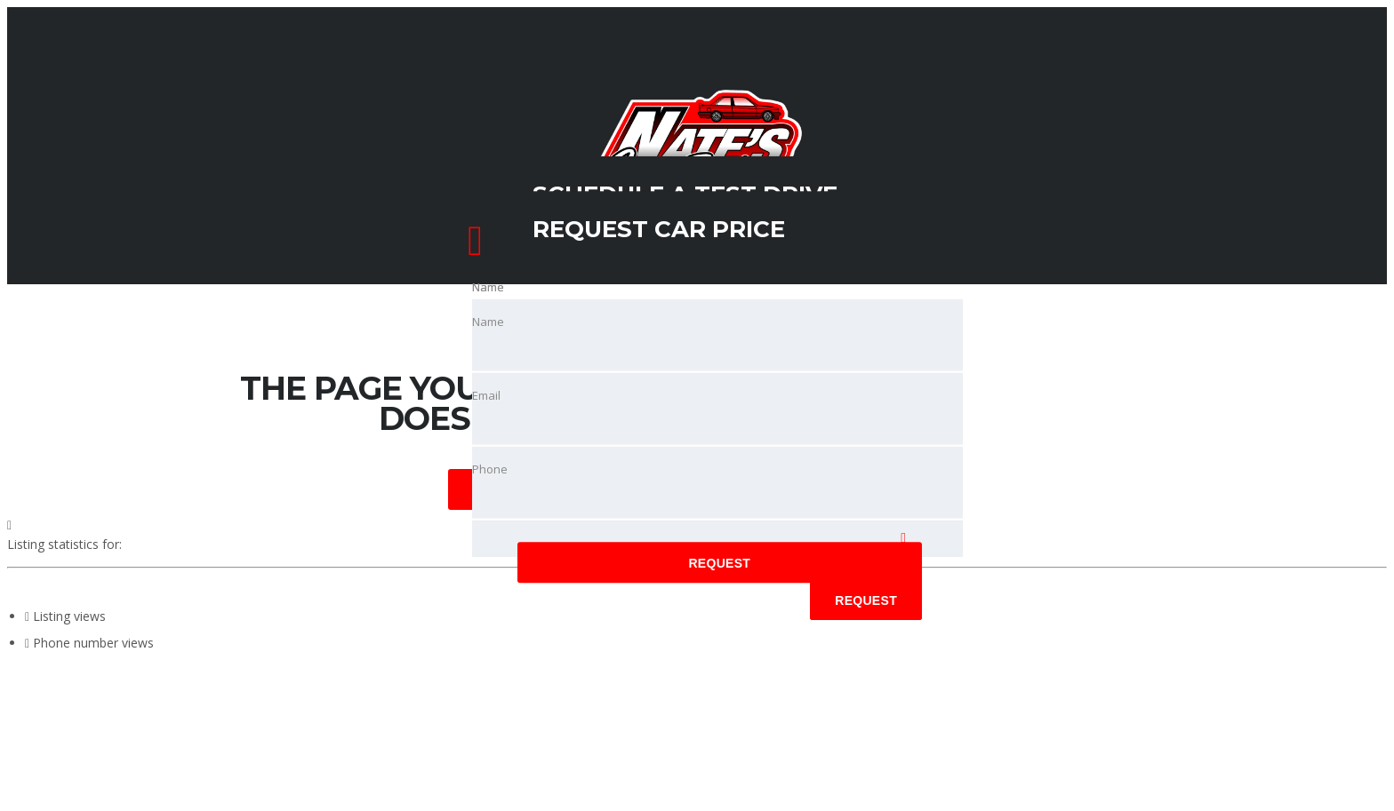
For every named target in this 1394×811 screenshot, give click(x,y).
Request (719, 564)
